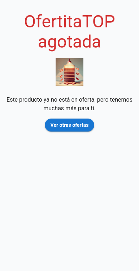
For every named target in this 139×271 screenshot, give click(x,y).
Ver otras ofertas (70, 125)
